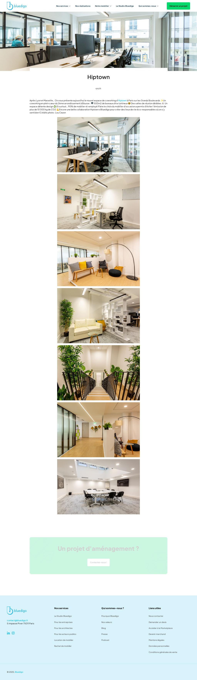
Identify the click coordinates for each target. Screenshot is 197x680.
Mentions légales (156, 640)
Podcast (105, 640)
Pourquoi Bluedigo (110, 616)
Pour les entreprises (63, 622)
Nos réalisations (82, 6)
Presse (104, 634)
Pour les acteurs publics (65, 634)
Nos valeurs (106, 622)
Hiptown (122, 100)
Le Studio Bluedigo (125, 6)
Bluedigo (19, 672)
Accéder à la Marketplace (161, 628)
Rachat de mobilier (63, 646)
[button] (63, 6)
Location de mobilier (63, 640)
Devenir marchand (157, 634)
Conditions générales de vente (163, 652)
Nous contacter (156, 616)
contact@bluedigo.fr (17, 620)
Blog (103, 628)
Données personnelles (159, 646)
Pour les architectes (63, 628)
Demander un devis (157, 622)
